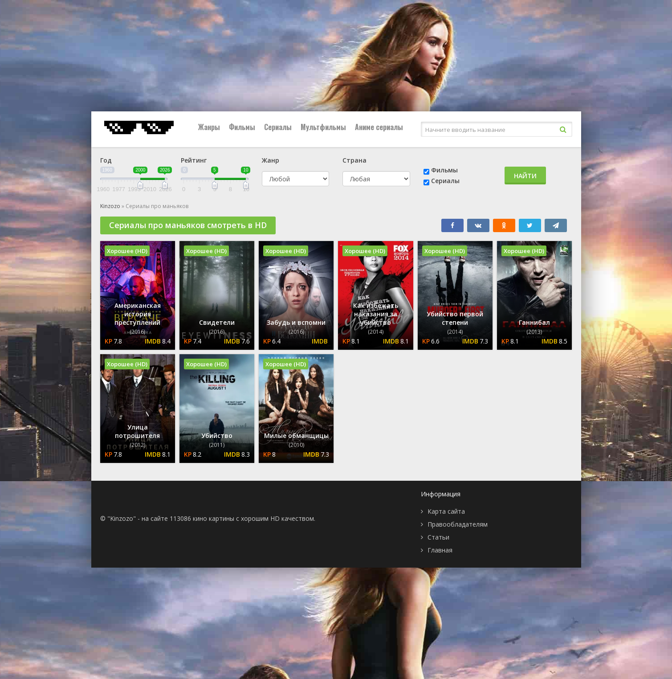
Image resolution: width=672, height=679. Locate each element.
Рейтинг (194, 160)
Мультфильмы (323, 127)
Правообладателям (458, 524)
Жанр (270, 160)
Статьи (438, 537)
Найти (525, 176)
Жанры (209, 127)
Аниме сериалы (379, 127)
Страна (354, 160)
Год (106, 160)
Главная (440, 550)
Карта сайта (446, 511)
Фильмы (242, 127)
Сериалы (278, 127)
